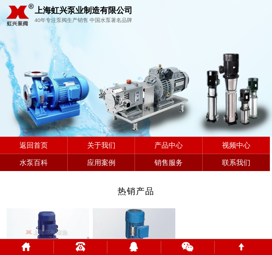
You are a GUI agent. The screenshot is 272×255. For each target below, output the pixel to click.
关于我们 (101, 145)
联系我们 (236, 162)
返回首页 (33, 145)
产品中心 (168, 145)
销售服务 (168, 162)
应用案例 (101, 162)
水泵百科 (33, 162)
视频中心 (236, 145)
